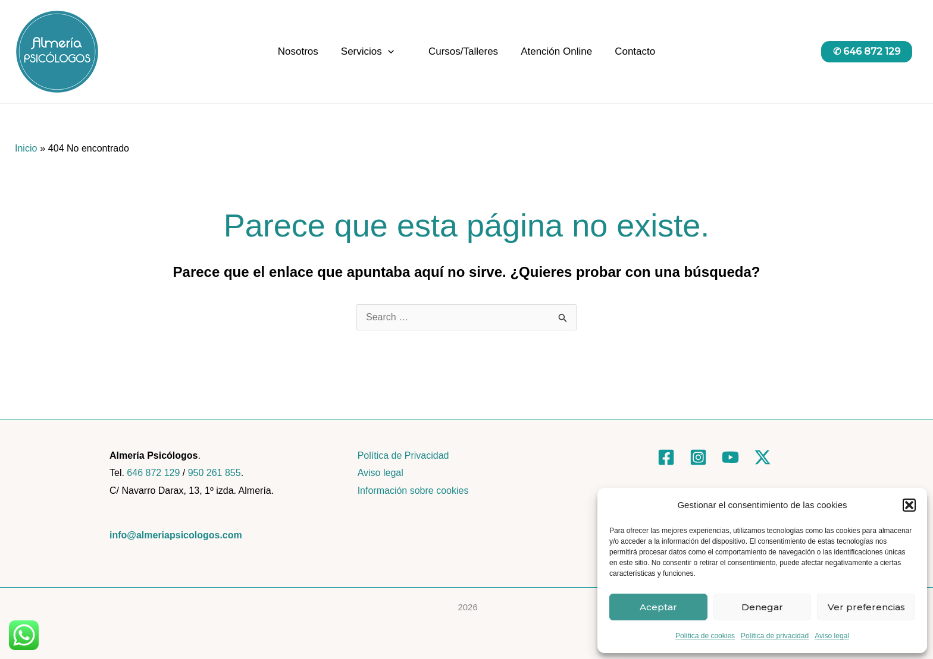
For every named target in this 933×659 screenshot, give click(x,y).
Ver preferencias (866, 607)
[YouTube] (730, 457)
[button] (909, 505)
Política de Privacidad (403, 455)
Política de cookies (705, 636)
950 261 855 (214, 473)
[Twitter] (762, 457)
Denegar (762, 607)
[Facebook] (666, 457)
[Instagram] (698, 457)
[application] (390, 52)
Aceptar (658, 607)
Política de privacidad (775, 636)
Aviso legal (832, 636)
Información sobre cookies (413, 490)
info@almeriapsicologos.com (175, 535)
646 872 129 (153, 473)
